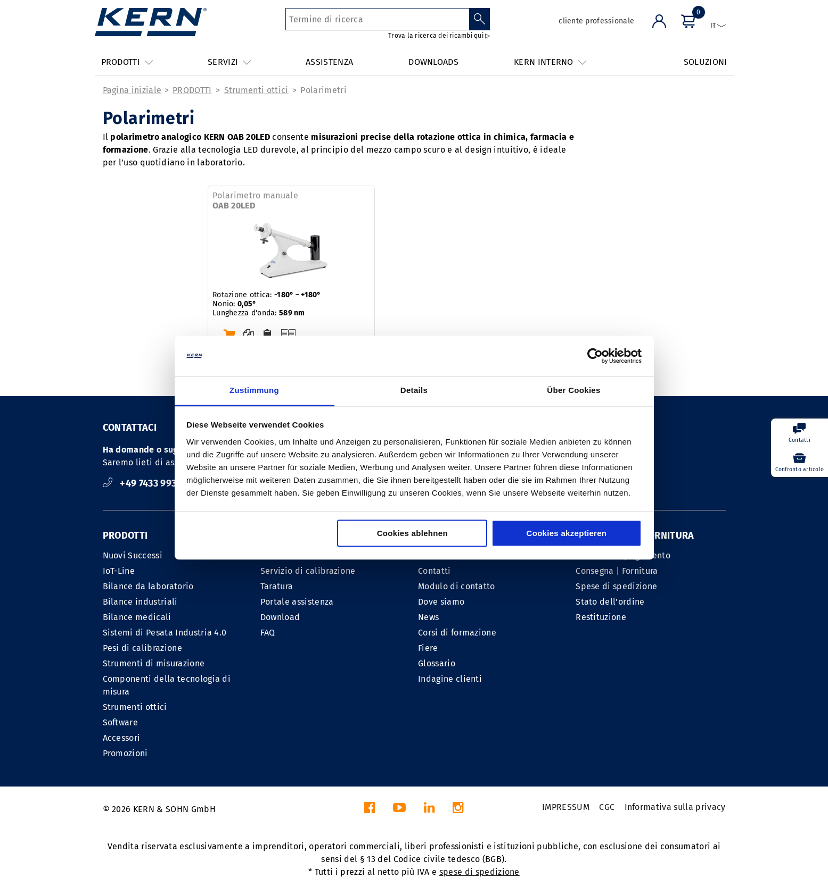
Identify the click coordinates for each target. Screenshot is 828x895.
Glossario (436, 663)
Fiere (428, 648)
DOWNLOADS (433, 62)
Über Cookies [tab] (573, 390)
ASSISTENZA (329, 62)
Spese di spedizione (616, 586)
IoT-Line (119, 571)
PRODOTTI (192, 90)
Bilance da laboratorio (148, 586)
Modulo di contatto (456, 586)
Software (120, 722)
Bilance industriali (140, 602)
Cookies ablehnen (412, 533)
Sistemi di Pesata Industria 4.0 (165, 633)
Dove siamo (441, 602)
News (428, 617)
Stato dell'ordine (610, 602)
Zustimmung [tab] (254, 390)
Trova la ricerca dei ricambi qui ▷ (439, 35)
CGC (606, 807)
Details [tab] (414, 390)
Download (280, 617)
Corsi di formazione (457, 633)
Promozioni (125, 753)
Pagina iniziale (132, 90)
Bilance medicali (137, 617)
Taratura (276, 586)
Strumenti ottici (256, 90)
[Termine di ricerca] (377, 19)
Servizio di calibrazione (308, 571)
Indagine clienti (450, 679)
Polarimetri (323, 90)
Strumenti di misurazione (154, 663)
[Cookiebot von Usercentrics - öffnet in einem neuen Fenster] (595, 356)
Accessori (122, 738)
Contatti (434, 571)
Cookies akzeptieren (567, 533)
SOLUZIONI (705, 62)
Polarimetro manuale (255, 200)
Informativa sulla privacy (675, 807)
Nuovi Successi (132, 555)
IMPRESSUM (565, 807)
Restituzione (601, 617)
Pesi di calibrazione (142, 648)
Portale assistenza (297, 602)
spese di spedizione (479, 872)
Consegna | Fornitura (617, 571)
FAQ (267, 633)
